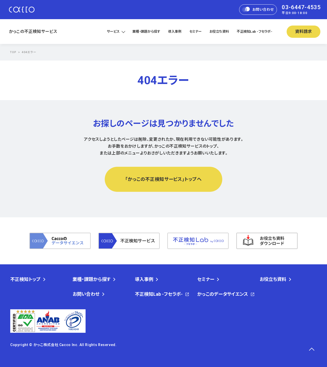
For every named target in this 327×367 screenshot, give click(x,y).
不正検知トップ (25, 279)
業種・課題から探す (146, 31)
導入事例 (175, 31)
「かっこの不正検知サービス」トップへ (163, 179)
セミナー (195, 31)
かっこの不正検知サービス (33, 31)
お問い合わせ (258, 10)
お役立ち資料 (219, 31)
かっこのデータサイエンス (222, 294)
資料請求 (303, 31)
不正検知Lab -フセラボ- (254, 31)
